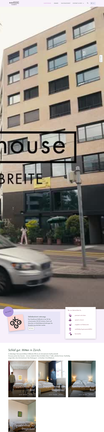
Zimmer (56, 3)
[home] (14, 3)
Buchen (101, 58)
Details (31, 328)
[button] (78, 3)
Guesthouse (47, 3)
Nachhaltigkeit (65, 3)
